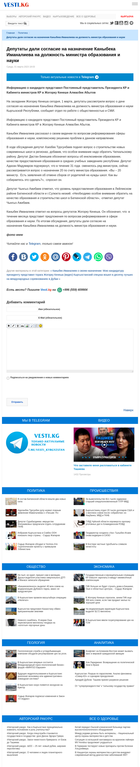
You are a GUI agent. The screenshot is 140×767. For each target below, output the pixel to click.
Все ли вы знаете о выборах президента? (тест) (99, 746)
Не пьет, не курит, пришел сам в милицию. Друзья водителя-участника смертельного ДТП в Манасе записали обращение (41, 578)
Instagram (126, 23)
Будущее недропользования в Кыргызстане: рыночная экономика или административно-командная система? (34, 664)
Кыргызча (127, 16)
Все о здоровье (86, 16)
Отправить (17, 402)
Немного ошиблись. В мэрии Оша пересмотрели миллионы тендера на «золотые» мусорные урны (36, 623)
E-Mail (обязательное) (50, 318)
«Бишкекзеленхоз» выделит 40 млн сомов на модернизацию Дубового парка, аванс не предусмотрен (41, 589)
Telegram (132, 23)
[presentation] (34, 389)
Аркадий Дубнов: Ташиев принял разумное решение (102, 670)
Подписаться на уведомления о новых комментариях (39, 377)
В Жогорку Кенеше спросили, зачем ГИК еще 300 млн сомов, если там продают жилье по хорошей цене (102, 598)
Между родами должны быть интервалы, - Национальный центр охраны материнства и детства (104, 709)
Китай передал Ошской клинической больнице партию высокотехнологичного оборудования (102, 703)
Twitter (111, 23)
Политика (23, 33)
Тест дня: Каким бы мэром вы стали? (94, 752)
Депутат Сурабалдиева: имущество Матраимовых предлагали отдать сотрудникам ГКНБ (41, 524)
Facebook (116, 23)
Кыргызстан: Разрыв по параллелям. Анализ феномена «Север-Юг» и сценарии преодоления (103, 664)
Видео (47, 16)
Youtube (121, 23)
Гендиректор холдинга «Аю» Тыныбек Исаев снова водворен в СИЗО (108, 534)
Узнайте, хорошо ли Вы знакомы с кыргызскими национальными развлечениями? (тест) (99, 760)
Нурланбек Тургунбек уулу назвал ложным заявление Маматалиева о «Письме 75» (39, 511)
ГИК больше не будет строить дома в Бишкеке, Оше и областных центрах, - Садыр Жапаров (110, 587)
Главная (10, 33)
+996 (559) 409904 (75, 289)
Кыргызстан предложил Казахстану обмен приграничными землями (39, 610)
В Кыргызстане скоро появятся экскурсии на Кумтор (33, 670)
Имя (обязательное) (49, 309)
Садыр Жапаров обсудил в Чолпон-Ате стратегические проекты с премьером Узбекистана (38, 547)
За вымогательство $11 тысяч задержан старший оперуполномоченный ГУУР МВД (107, 500)
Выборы (11, 16)
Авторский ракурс (30, 16)
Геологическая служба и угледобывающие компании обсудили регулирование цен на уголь (33, 652)
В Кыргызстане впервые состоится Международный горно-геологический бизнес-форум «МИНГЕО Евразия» (37, 658)
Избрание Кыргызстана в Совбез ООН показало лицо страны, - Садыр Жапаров (39, 534)
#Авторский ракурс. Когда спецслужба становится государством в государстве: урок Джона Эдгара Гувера (35, 709)
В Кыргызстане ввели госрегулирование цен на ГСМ (101, 610)
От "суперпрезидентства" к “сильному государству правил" (105, 676)
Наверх (128, 410)
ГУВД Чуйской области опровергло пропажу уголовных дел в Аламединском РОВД (108, 522)
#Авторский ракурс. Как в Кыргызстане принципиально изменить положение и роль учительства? (35, 703)
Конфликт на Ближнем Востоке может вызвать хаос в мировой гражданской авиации (102, 652)
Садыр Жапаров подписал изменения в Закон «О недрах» (36, 676)
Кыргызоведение (63, 16)
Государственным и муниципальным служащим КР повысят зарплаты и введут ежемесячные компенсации (110, 578)
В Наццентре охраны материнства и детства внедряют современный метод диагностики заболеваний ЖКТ (103, 728)
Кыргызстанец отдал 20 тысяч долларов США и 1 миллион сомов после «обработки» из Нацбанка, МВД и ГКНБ (110, 513)
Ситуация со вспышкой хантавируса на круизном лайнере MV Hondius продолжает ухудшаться (104, 716)
